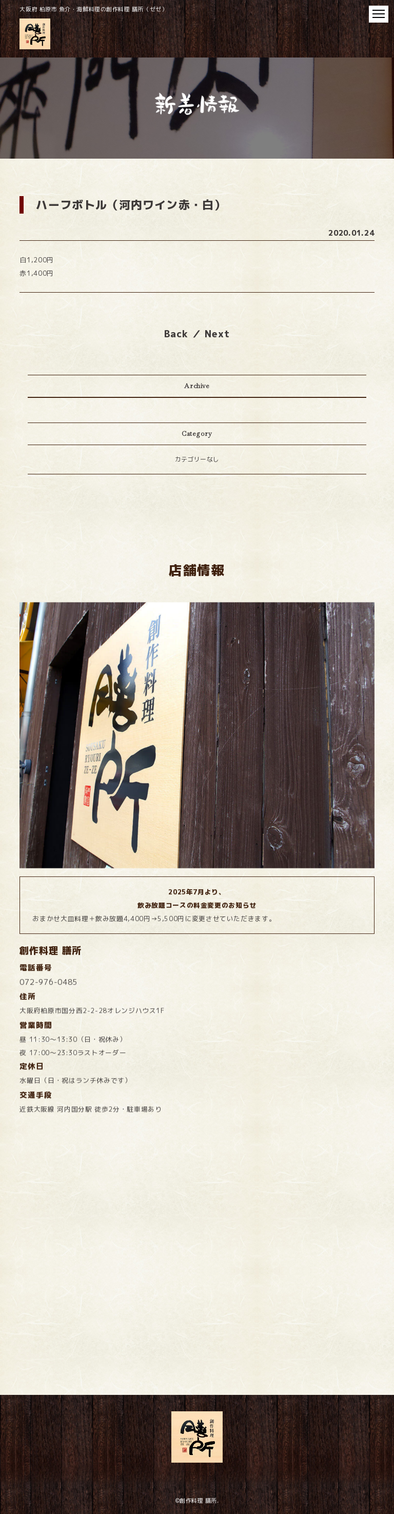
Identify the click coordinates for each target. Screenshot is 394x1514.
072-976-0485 (48, 1036)
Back (176, 333)
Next (217, 333)
